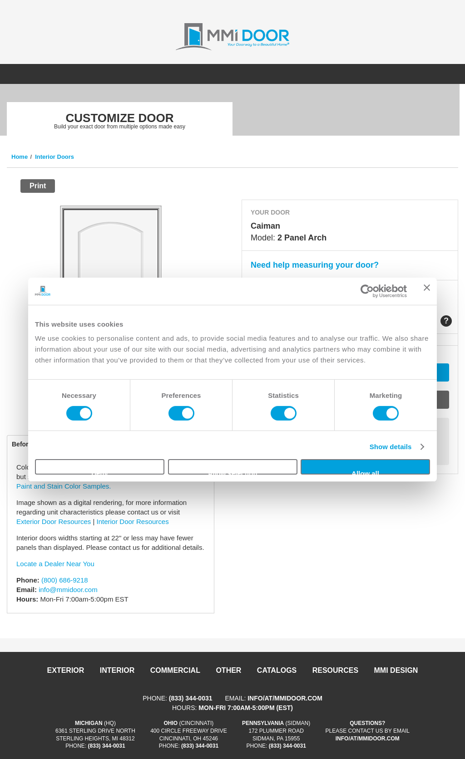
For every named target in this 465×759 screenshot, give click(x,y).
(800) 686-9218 (64, 580)
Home (19, 157)
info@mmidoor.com (68, 589)
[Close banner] (427, 291)
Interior (117, 670)
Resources (335, 670)
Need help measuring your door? (315, 264)
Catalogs (277, 670)
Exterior (65, 670)
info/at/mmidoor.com (284, 698)
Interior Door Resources (132, 521)
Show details (391, 447)
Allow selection (232, 472)
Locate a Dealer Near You (55, 564)
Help (446, 321)
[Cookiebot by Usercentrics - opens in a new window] (367, 291)
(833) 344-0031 (191, 698)
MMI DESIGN (396, 670)
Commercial (175, 670)
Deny (99, 472)
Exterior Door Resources (53, 521)
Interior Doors (54, 157)
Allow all (365, 472)
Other (228, 670)
